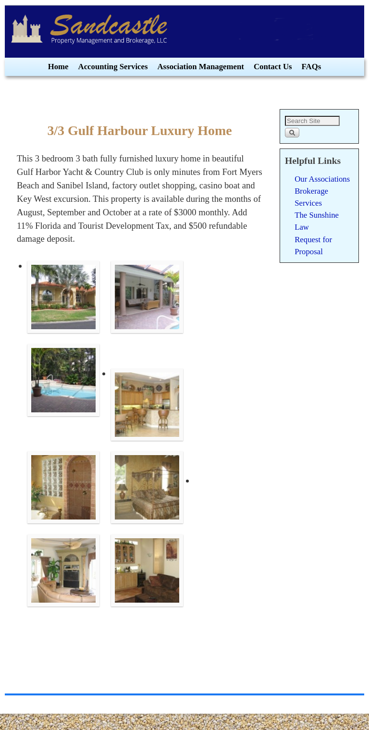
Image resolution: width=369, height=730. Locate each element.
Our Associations (322, 179)
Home (58, 66)
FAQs (311, 66)
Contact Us (273, 66)
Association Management (201, 66)
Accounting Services (113, 66)
